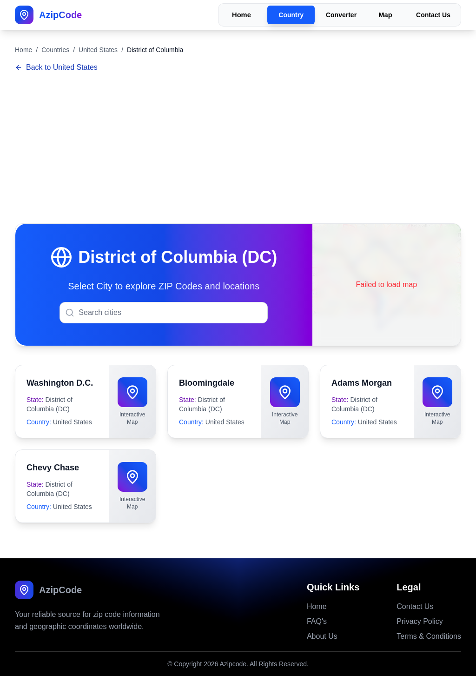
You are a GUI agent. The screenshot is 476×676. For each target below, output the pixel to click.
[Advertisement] (238, 149)
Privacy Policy (420, 621)
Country (291, 15)
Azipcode (232, 664)
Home (241, 15)
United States (98, 50)
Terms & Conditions (429, 636)
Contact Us (433, 15)
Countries (55, 50)
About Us (322, 636)
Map (385, 15)
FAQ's (317, 621)
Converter (341, 15)
